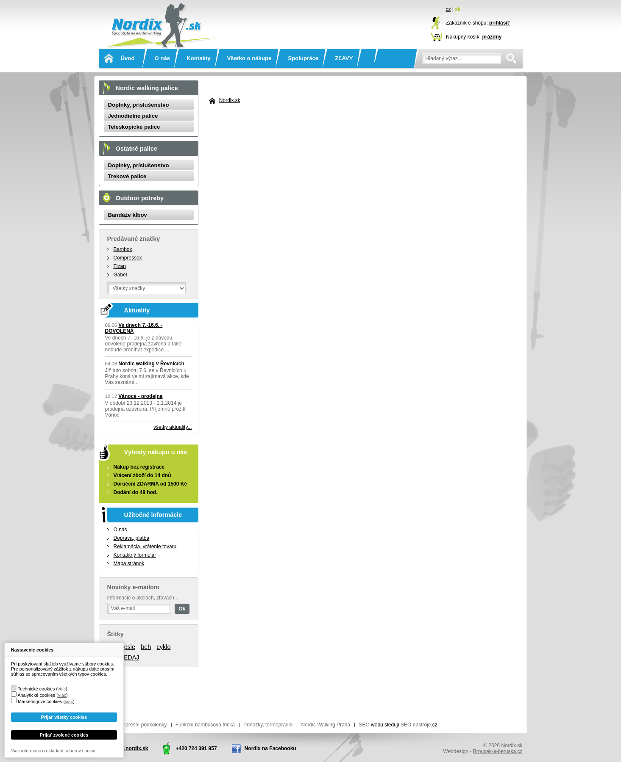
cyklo (164, 646)
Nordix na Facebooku (270, 748)
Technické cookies (36, 688)
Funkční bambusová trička (205, 725)
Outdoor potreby (140, 198)
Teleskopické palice (134, 127)
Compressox (128, 258)
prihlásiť (499, 23)
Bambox (123, 249)
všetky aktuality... (172, 427)
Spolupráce (303, 58)
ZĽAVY (344, 58)
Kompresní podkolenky (141, 725)
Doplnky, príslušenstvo (138, 105)
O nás (162, 58)
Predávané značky (133, 238)
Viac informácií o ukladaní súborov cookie (53, 750)
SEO (364, 725)
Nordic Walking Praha (325, 725)
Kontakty (198, 58)
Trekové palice (127, 176)
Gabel (120, 275)
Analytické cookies (36, 695)
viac (62, 688)
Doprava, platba (132, 538)
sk (457, 9)
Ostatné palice (136, 148)
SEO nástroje (416, 725)
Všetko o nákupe (249, 58)
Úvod (128, 58)
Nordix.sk (159, 14)
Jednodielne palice (133, 116)
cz (448, 9)
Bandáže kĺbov (127, 215)
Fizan (120, 266)
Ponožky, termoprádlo (267, 725)
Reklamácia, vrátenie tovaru (145, 546)
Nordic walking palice (147, 88)
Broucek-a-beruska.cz (498, 751)
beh (146, 646)
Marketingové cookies (40, 701)
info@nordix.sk (129, 748)
